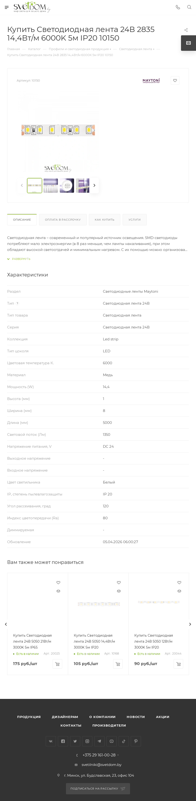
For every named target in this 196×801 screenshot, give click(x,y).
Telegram (99, 741)
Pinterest (136, 741)
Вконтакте (51, 741)
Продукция (29, 717)
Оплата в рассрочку (62, 219)
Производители (109, 725)
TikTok (124, 741)
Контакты (70, 725)
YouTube (111, 741)
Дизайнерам (65, 717)
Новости (136, 717)
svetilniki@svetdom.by (101, 764)
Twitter (75, 741)
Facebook (63, 741)
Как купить (104, 219)
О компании (102, 717)
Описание (22, 219)
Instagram (87, 741)
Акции (163, 717)
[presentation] (6, 624)
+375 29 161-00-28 (99, 755)
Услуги (135, 219)
